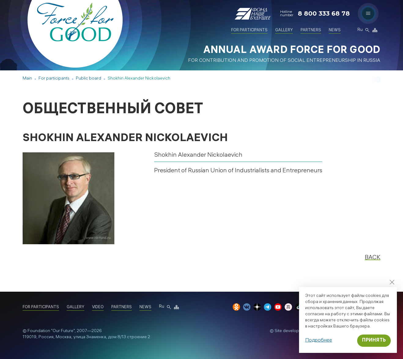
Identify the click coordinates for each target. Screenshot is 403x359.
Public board (88, 79)
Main (27, 79)
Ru (359, 30)
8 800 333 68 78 (324, 13)
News (335, 30)
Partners (311, 30)
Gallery (284, 30)
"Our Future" (63, 331)
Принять (374, 340)
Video (98, 307)
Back (372, 258)
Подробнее (318, 340)
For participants (249, 30)
